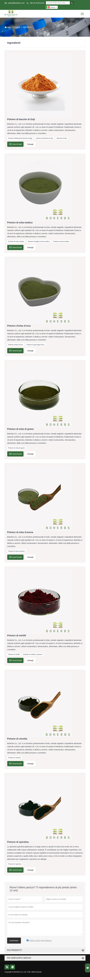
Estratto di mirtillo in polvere (32, 654)
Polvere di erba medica (16, 241)
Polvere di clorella (14, 758)
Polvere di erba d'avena (16, 551)
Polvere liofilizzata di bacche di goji (20, 138)
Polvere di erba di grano (16, 448)
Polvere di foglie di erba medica (38, 241)
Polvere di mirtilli (13, 654)
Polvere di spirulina (14, 864)
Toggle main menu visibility (82, 13)
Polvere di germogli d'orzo (35, 345)
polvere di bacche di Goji (44, 138)
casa (7, 27)
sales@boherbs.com (16, 3)
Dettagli (30, 144)
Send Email (15, 144)
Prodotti (17, 27)
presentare (14, 941)
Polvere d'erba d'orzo (15, 345)
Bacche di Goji (62, 138)
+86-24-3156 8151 (37, 3)
